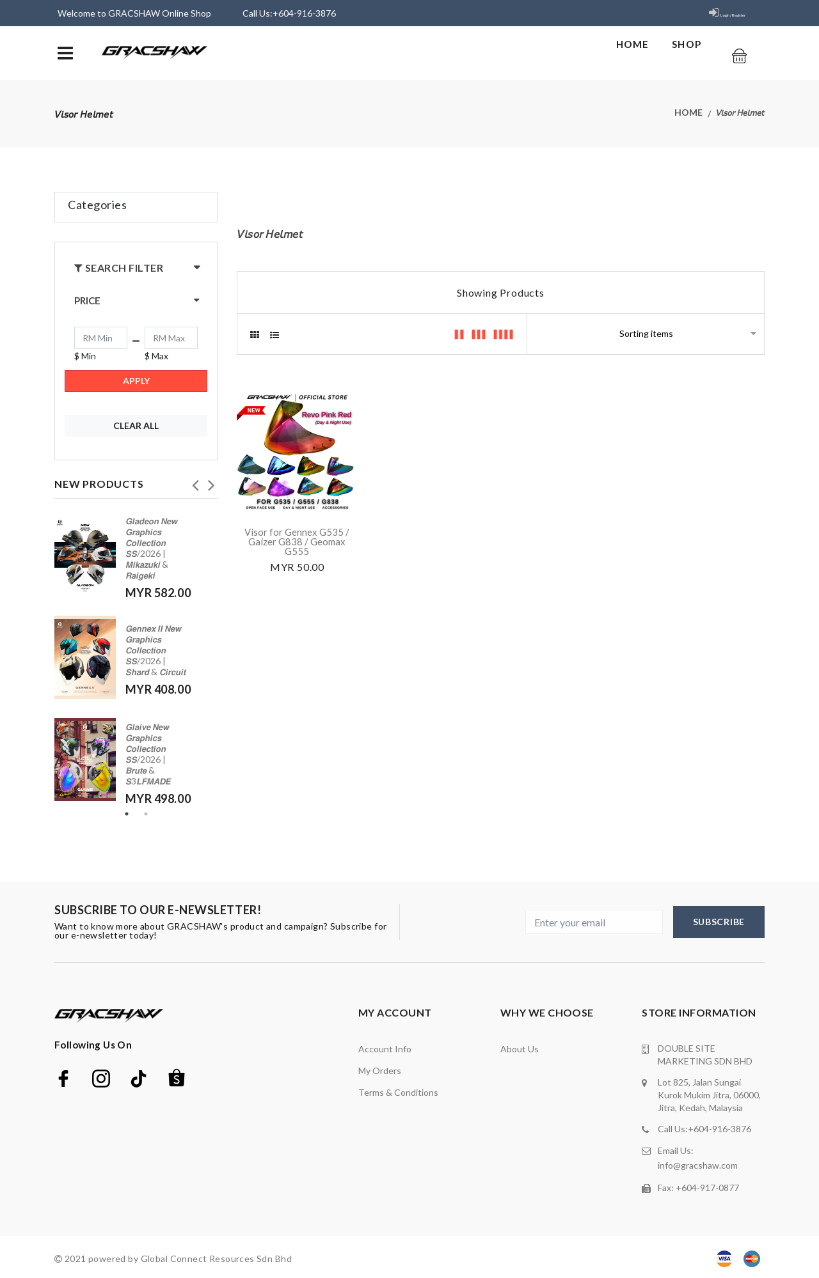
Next (211, 481)
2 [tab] (145, 813)
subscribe (719, 921)
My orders (379, 1070)
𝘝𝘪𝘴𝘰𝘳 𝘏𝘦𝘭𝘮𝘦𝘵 (740, 113)
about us (519, 1048)
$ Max (156, 355)
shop (676, 50)
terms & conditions (398, 1092)
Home (619, 50)
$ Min (85, 355)
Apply (136, 380)
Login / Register (713, 13)
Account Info (384, 1048)
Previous (195, 481)
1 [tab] (126, 813)
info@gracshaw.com (698, 1162)
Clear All (136, 425)
